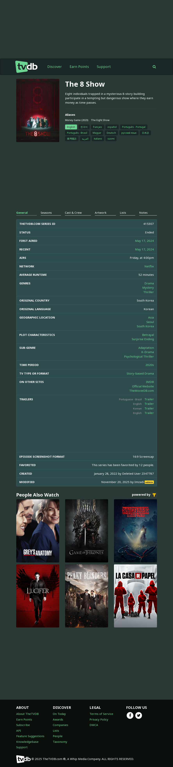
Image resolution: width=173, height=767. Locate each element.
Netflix (149, 266)
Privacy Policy (99, 719)
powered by (144, 495)
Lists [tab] (123, 212)
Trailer (149, 399)
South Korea (145, 326)
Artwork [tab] (101, 212)
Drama (149, 283)
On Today (59, 714)
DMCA (94, 725)
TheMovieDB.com (141, 390)
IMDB (150, 382)
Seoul (150, 322)
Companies (60, 725)
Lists (56, 730)
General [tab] (22, 212)
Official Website (143, 386)
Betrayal (148, 335)
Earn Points (79, 66)
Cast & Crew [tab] (73, 212)
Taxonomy (60, 742)
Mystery (148, 287)
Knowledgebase (27, 742)
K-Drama (147, 352)
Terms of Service (101, 714)
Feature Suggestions (30, 736)
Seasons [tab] (46, 212)
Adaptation (146, 348)
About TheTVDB (27, 714)
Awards (58, 719)
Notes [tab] (143, 212)
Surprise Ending (143, 339)
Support (104, 66)
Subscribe (23, 725)
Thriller (148, 292)
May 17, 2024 (144, 241)
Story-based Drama (140, 373)
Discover (54, 66)
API (18, 730)
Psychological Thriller (139, 356)
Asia (151, 317)
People (58, 736)
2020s (149, 365)
